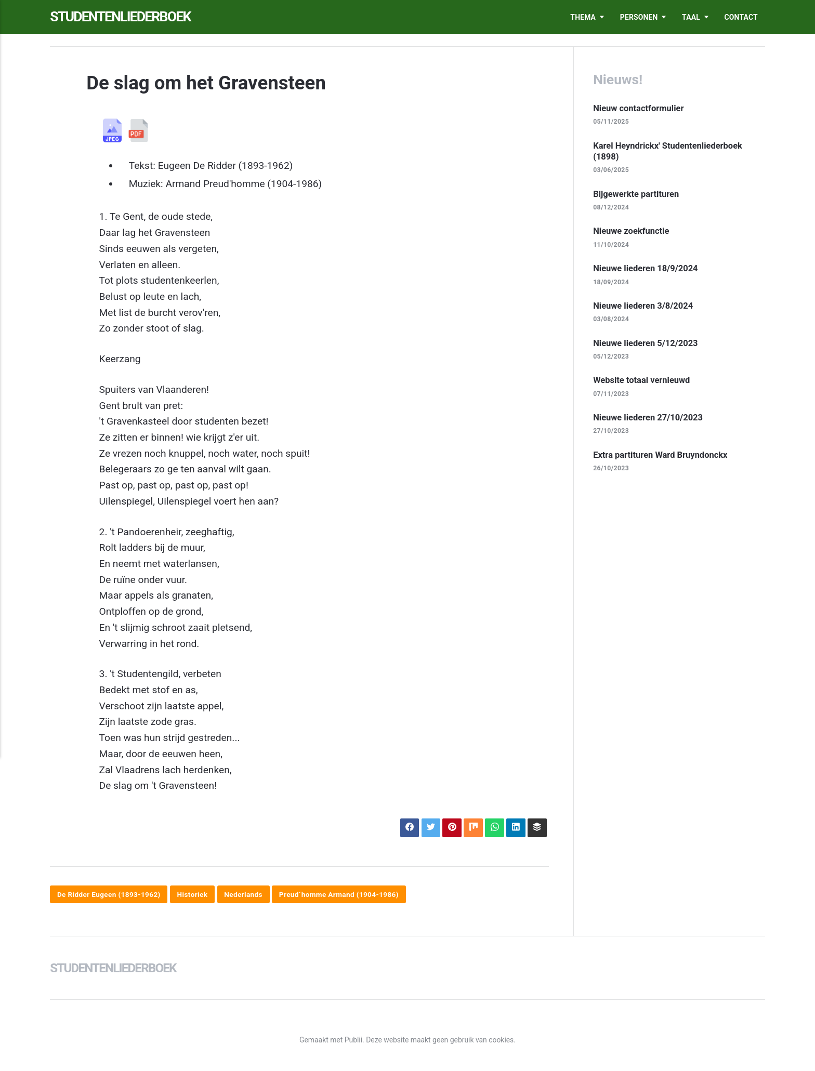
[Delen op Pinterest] (449, 828)
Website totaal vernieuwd (642, 382)
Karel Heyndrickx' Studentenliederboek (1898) (669, 151)
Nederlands (247, 895)
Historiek (195, 895)
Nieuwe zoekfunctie (632, 232)
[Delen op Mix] (471, 828)
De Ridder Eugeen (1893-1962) (110, 895)
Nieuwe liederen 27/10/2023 (649, 420)
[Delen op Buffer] (536, 828)
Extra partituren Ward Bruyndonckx (661, 457)
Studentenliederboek (124, 16)
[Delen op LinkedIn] (514, 828)
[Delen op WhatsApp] (493, 828)
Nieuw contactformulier (639, 108)
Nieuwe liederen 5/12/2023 (646, 344)
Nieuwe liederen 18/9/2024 (646, 270)
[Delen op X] (428, 828)
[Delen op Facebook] (406, 828)
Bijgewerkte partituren (637, 194)
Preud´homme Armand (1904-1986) (345, 895)
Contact (741, 17)
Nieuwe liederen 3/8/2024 (644, 307)
